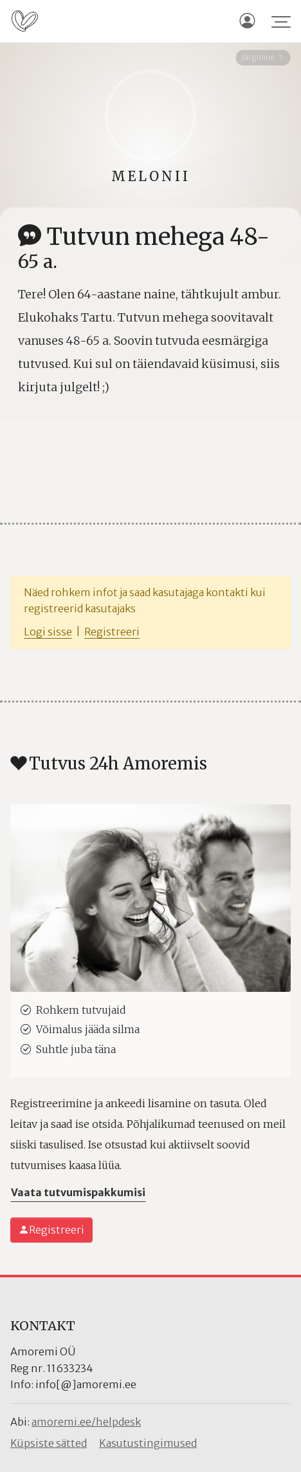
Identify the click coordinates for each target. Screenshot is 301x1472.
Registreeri (112, 631)
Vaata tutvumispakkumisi (78, 1192)
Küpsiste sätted (48, 1443)
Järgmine (263, 57)
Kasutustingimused (148, 1443)
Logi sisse (48, 631)
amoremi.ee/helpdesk (86, 1421)
